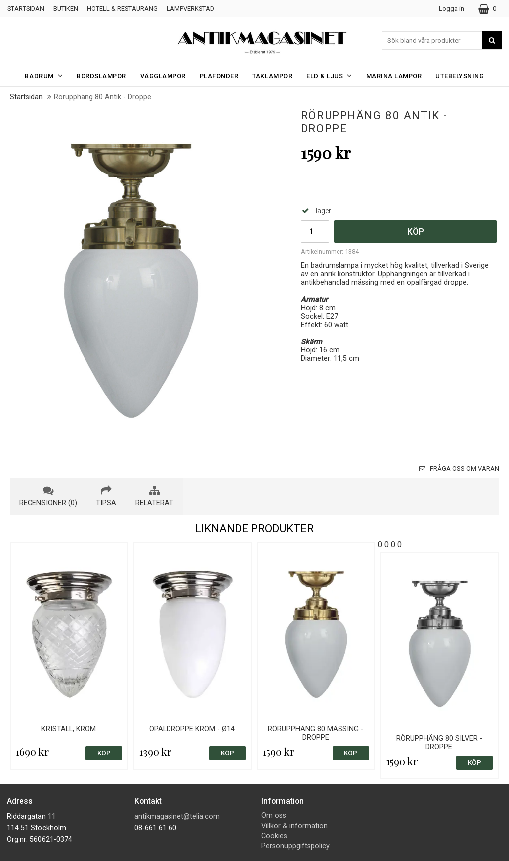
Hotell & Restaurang (122, 8)
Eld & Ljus (332, 75)
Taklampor (272, 76)
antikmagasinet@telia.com (177, 816)
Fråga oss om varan (459, 468)
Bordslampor (101, 76)
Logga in (451, 8)
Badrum (47, 75)
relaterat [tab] (154, 496)
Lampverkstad (190, 8)
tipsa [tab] (106, 496)
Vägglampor (163, 76)
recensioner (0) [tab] (48, 496)
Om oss (273, 815)
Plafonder (219, 76)
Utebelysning (459, 76)
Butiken (65, 8)
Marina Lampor (394, 76)
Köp (415, 232)
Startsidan (25, 8)
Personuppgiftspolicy (295, 846)
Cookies (274, 836)
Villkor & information (294, 826)
